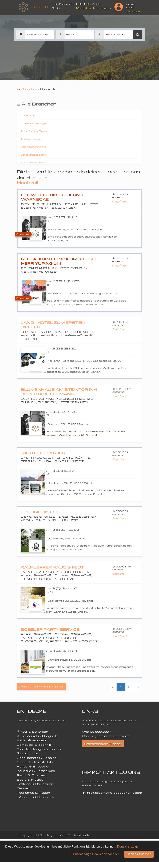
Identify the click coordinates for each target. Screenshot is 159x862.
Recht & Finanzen (31, 775)
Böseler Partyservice (50, 629)
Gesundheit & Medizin (35, 762)
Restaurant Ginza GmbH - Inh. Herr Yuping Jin (58, 261)
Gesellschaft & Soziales (37, 757)
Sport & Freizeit (30, 779)
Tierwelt (23, 788)
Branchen (29, 89)
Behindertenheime (33, 146)
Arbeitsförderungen (34, 123)
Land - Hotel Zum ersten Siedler (53, 324)
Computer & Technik (34, 744)
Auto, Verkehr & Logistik (37, 736)
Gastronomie (27, 753)
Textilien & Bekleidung (35, 784)
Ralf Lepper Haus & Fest (52, 567)
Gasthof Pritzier (43, 453)
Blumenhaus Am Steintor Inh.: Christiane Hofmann (59, 391)
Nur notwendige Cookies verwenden (94, 854)
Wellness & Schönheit (35, 797)
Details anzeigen (128, 846)
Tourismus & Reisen (33, 792)
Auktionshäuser (31, 138)
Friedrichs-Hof (40, 512)
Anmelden (134, 11)
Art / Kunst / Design (34, 131)
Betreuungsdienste (34, 162)
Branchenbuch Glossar (103, 744)
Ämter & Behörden (32, 731)
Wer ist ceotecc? (96, 731)
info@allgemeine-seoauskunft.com (114, 792)
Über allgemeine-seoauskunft (106, 736)
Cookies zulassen (139, 854)
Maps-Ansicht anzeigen (94, 7)
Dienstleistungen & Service (39, 749)
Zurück (28, 115)
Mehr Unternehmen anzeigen (41, 686)
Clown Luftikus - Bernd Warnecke (52, 197)
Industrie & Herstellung (36, 771)
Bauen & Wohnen (31, 740)
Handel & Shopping (32, 766)
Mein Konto (130, 6)
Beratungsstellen (33, 154)
